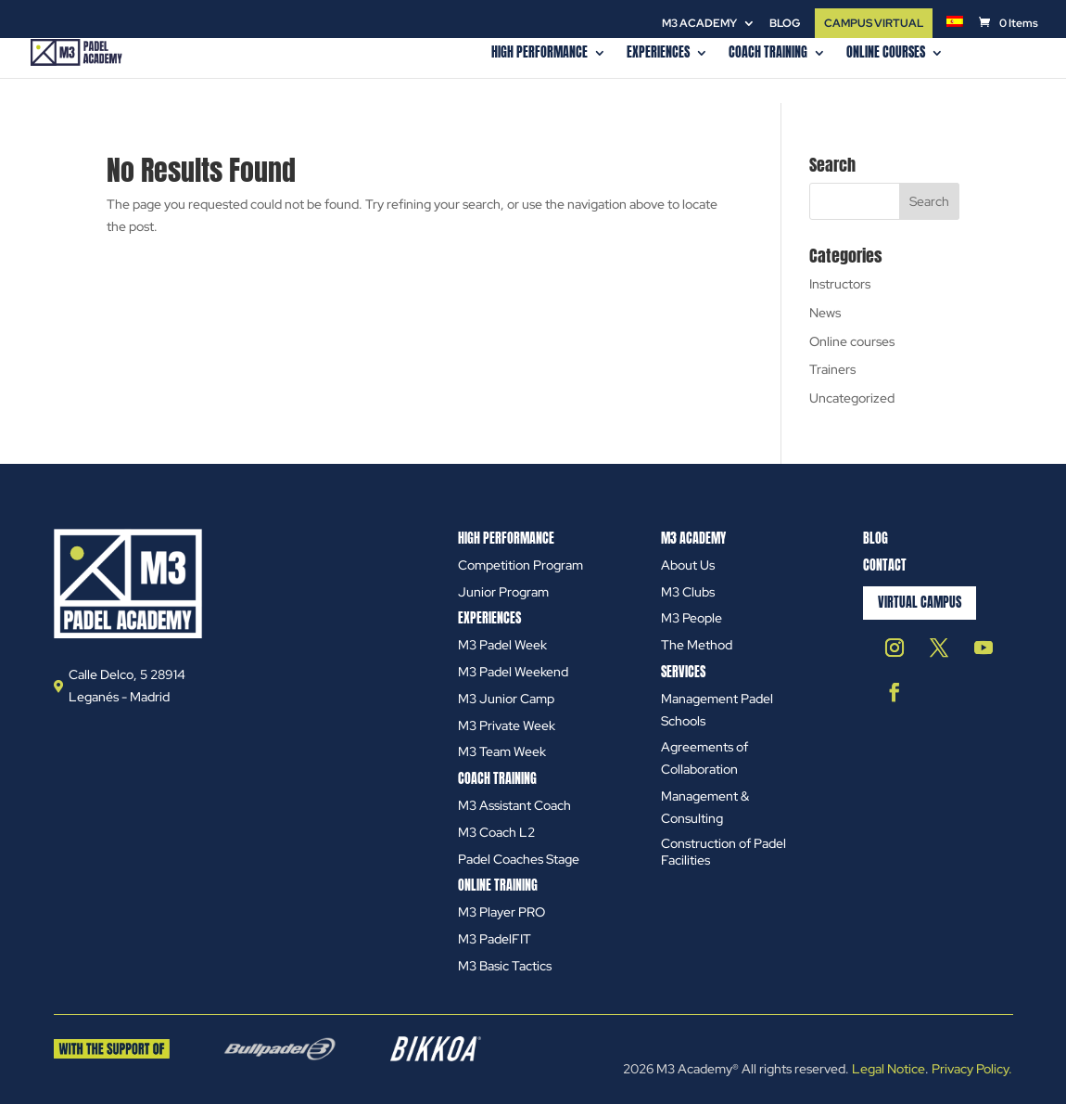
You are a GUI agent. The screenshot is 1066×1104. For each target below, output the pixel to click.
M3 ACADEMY (699, 24)
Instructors (839, 284)
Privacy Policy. (972, 1068)
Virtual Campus (919, 602)
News (825, 312)
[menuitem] (954, 26)
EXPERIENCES (658, 54)
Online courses (885, 54)
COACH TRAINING (768, 54)
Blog (785, 24)
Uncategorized (852, 398)
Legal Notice (888, 1068)
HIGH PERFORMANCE (539, 54)
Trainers (832, 369)
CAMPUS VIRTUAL (873, 23)
